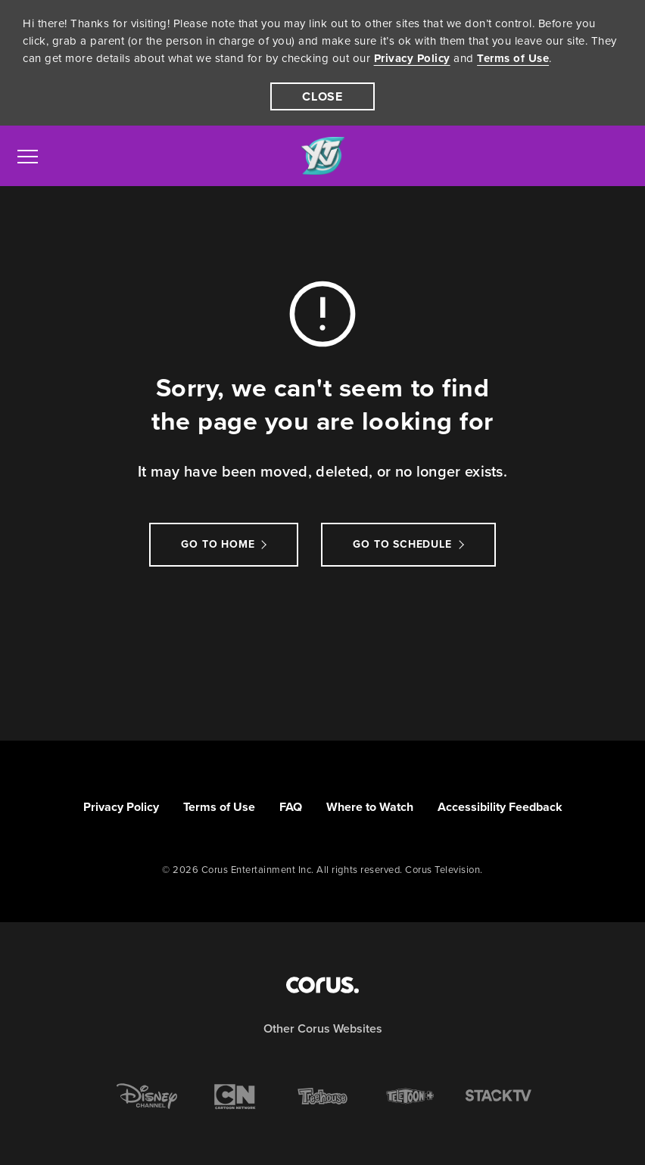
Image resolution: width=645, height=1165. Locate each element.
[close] (322, 96)
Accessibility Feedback (500, 806)
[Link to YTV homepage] (322, 156)
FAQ (290, 806)
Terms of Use (513, 58)
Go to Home (217, 544)
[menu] (27, 156)
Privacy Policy (412, 58)
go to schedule (402, 544)
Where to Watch (369, 806)
